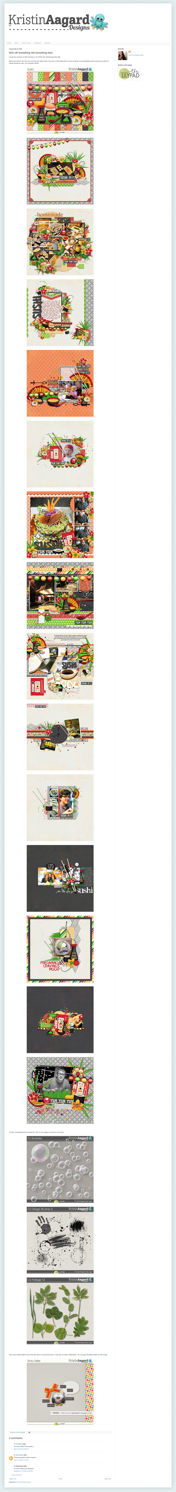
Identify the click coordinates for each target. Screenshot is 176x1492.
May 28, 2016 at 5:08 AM (21, 1449)
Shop (16, 43)
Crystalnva (18, 1444)
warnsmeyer (19, 1455)
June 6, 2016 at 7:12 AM (21, 1460)
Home (9, 43)
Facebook (37, 43)
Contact (47, 43)
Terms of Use (26, 43)
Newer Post (12, 1479)
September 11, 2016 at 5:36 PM (23, 1471)
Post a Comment (17, 1475)
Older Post (107, 1479)
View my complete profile (136, 55)
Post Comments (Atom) (24, 1482)
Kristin (17, 1432)
